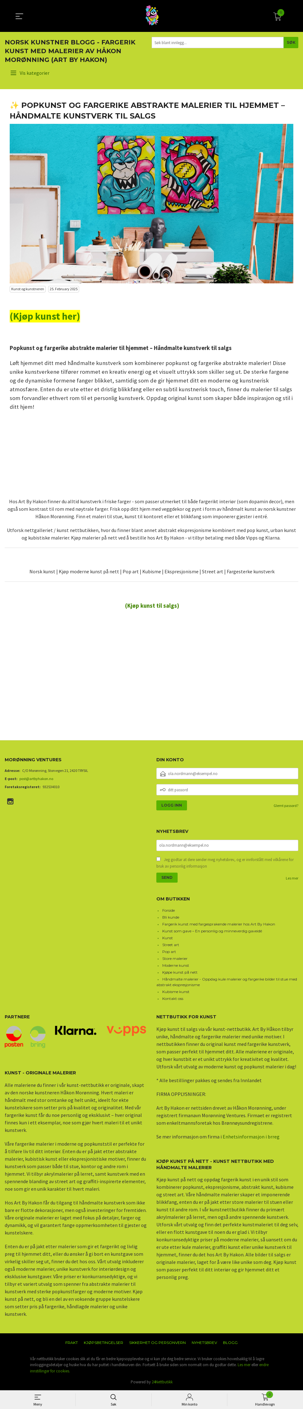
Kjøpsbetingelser (103, 1342)
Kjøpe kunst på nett (180, 972)
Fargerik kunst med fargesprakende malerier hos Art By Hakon (218, 924)
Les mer (292, 878)
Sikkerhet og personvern (157, 1342)
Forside (168, 910)
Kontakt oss (172, 998)
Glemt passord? (286, 805)
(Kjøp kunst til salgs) (152, 605)
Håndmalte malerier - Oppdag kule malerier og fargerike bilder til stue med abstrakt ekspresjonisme (226, 982)
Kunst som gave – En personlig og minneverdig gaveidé (212, 931)
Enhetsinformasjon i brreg (251, 1136)
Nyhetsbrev (204, 1342)
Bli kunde (170, 917)
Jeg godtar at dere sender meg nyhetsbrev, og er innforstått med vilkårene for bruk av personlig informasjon (225, 863)
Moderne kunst (175, 965)
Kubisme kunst (175, 991)
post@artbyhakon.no (36, 778)
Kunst (167, 937)
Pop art (169, 951)
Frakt (71, 1342)
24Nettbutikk (162, 1382)
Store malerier (175, 958)
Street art (170, 944)
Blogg (230, 1342)
